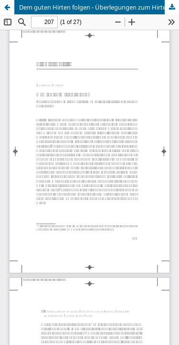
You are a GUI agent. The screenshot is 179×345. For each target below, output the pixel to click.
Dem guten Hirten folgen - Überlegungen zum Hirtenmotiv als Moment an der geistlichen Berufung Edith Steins (99, 7)
